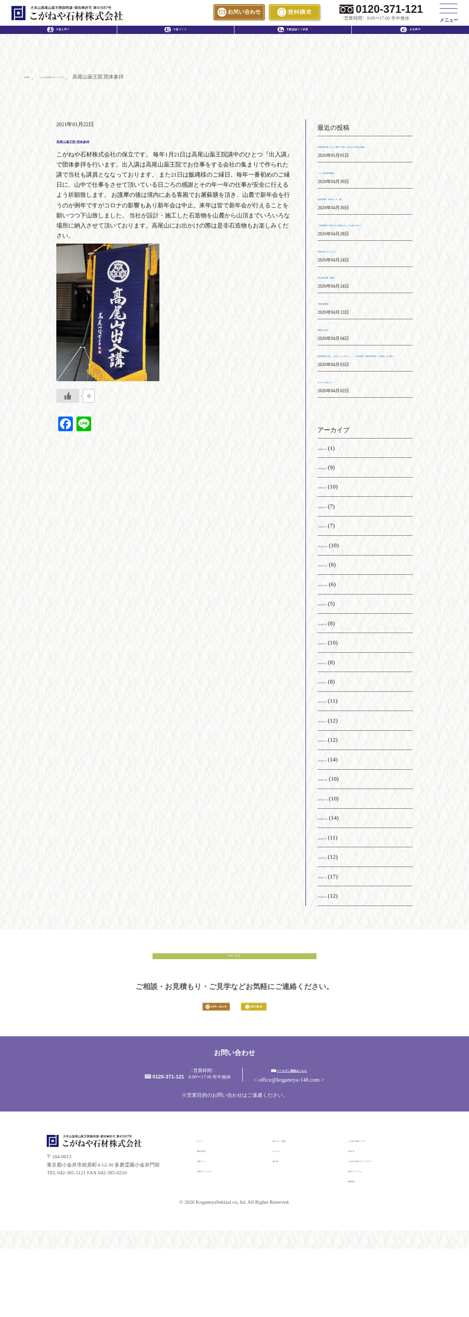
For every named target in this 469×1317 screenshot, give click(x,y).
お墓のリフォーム (217, 1239)
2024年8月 (330, 901)
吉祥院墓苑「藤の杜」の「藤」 (359, 212)
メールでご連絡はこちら (334, 1137)
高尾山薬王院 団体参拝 (105, 144)
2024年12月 (332, 823)
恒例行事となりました (347, 275)
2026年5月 (330, 492)
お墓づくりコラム (368, 1239)
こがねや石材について (373, 1208)
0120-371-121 (389, 9)
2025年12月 (332, 590)
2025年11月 (332, 609)
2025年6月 (330, 706)
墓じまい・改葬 (290, 1208)
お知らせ (358, 1219)
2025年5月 (330, 726)
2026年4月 (330, 512)
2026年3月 (330, 531)
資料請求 (358, 1249)
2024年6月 (330, 940)
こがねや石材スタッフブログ (380, 1229)
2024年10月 (332, 862)
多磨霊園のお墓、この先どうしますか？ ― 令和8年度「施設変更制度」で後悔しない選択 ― (362, 389)
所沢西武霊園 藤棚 (344, 301)
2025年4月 (330, 745)
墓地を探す (209, 1219)
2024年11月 (332, 843)
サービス (283, 1219)
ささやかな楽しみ (341, 425)
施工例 (280, 1229)
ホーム (204, 1208)
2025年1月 (330, 804)
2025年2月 (330, 784)
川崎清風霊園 (335, 327)
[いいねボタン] (67, 399)
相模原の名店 (335, 353)
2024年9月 (330, 882)
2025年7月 (330, 687)
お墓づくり (209, 1229)
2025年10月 (332, 629)
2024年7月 (330, 920)
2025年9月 (330, 648)
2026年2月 (330, 551)
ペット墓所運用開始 (344, 186)
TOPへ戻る (234, 1006)
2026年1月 (330, 570)
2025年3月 (330, 765)
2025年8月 (330, 668)
